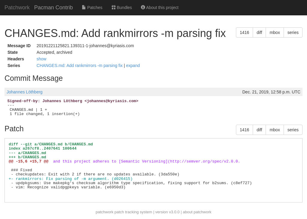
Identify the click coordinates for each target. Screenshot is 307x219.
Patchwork (17, 8)
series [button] (293, 32)
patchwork (104, 212)
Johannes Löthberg (25, 92)
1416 (244, 32)
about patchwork (197, 212)
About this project (159, 7)
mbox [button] (275, 32)
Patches (92, 7)
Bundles (122, 7)
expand (133, 65)
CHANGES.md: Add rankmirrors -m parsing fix (80, 65)
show (41, 58)
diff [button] (259, 32)
